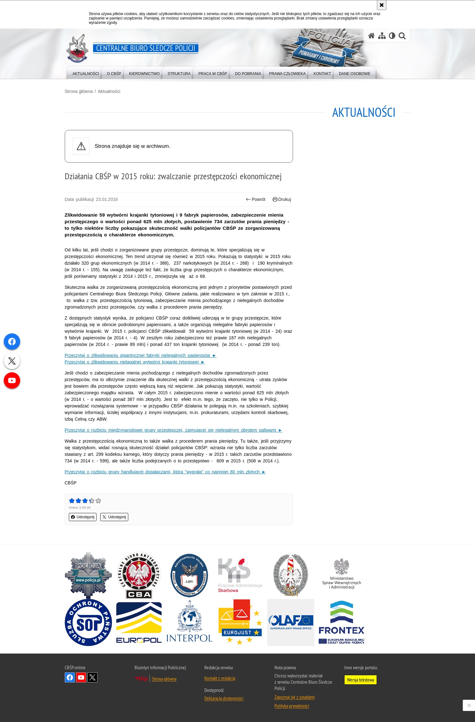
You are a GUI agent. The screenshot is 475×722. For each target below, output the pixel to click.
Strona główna (79, 91)
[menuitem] (86, 72)
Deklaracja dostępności (223, 698)
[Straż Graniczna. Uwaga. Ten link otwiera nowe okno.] (290, 575)
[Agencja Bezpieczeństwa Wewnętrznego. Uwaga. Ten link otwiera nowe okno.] (189, 575)
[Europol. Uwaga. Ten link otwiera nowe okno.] (139, 622)
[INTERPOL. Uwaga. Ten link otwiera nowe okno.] (189, 622)
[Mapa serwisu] (382, 36)
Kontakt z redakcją (219, 678)
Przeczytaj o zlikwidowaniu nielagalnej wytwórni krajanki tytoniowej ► (135, 361)
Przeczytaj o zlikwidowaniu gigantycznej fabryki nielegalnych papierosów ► (141, 355)
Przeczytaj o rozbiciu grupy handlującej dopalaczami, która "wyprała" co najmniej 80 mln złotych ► (165, 471)
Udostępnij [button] (83, 517)
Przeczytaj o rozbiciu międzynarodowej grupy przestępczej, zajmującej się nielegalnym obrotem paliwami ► (174, 430)
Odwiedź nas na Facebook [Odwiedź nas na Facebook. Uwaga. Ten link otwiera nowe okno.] (70, 677)
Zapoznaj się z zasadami (294, 697)
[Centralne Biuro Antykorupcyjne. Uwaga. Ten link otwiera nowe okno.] (139, 575)
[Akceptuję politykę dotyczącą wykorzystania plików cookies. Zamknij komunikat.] (381, 5)
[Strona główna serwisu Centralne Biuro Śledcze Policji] (371, 36)
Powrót (255, 199)
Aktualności (109, 91)
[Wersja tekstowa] (392, 36)
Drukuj (282, 199)
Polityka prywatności (291, 706)
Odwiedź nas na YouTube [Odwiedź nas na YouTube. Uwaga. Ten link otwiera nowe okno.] (81, 677)
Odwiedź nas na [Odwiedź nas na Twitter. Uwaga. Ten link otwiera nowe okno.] (92, 677)
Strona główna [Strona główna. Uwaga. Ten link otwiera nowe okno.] (164, 679)
